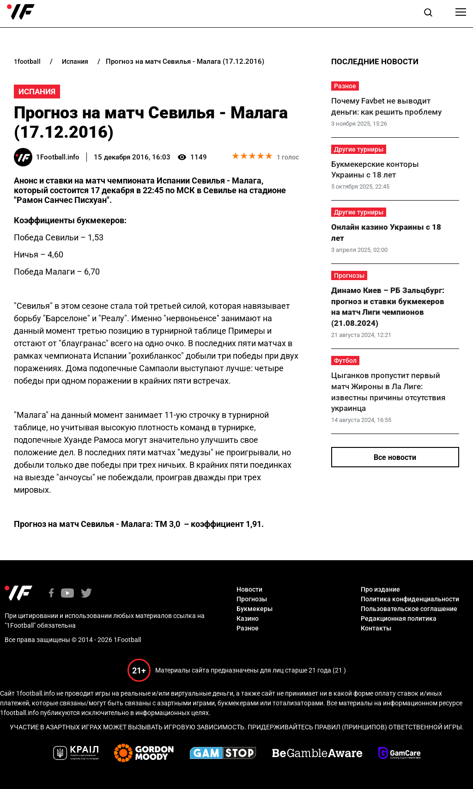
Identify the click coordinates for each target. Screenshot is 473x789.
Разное (345, 86)
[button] (428, 13)
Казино (247, 618)
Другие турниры (358, 149)
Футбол (345, 360)
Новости (249, 589)
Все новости (395, 457)
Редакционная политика (399, 618)
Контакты (376, 628)
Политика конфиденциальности (410, 599)
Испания (36, 91)
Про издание (380, 589)
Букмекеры (254, 608)
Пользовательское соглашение (409, 608)
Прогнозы (349, 275)
